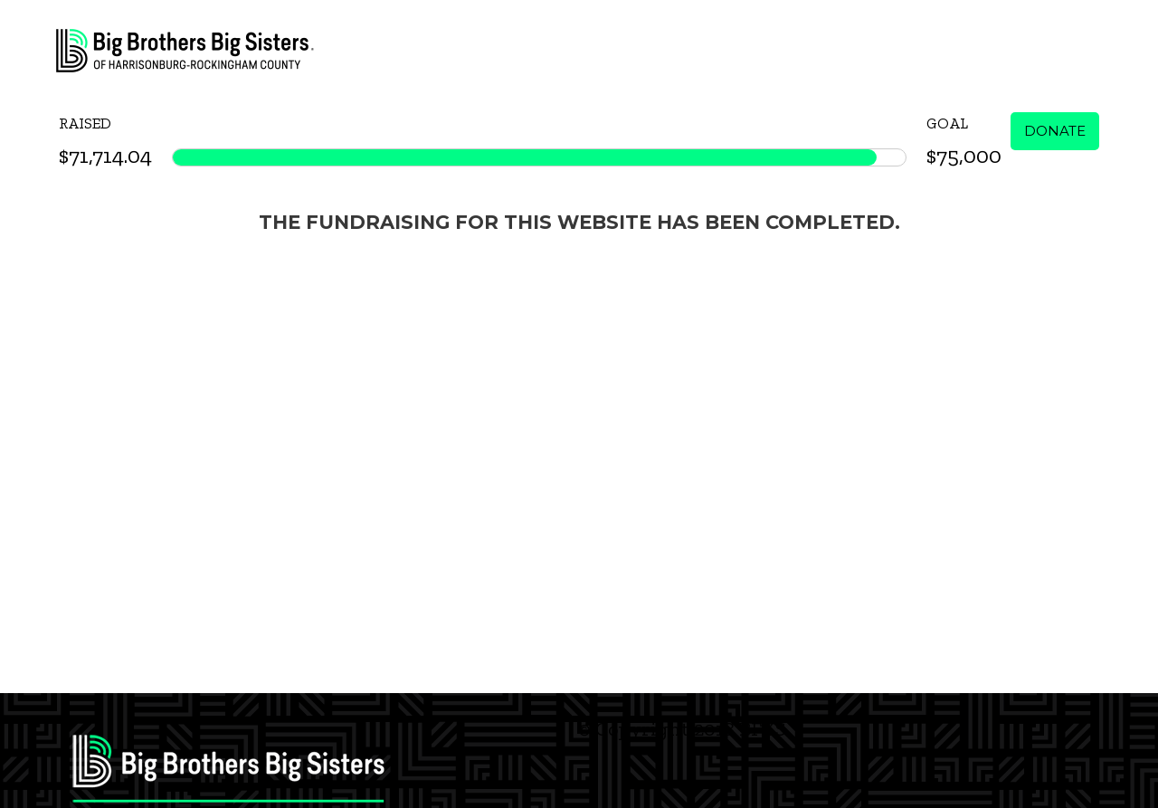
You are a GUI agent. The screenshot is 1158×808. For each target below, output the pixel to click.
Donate (1055, 130)
